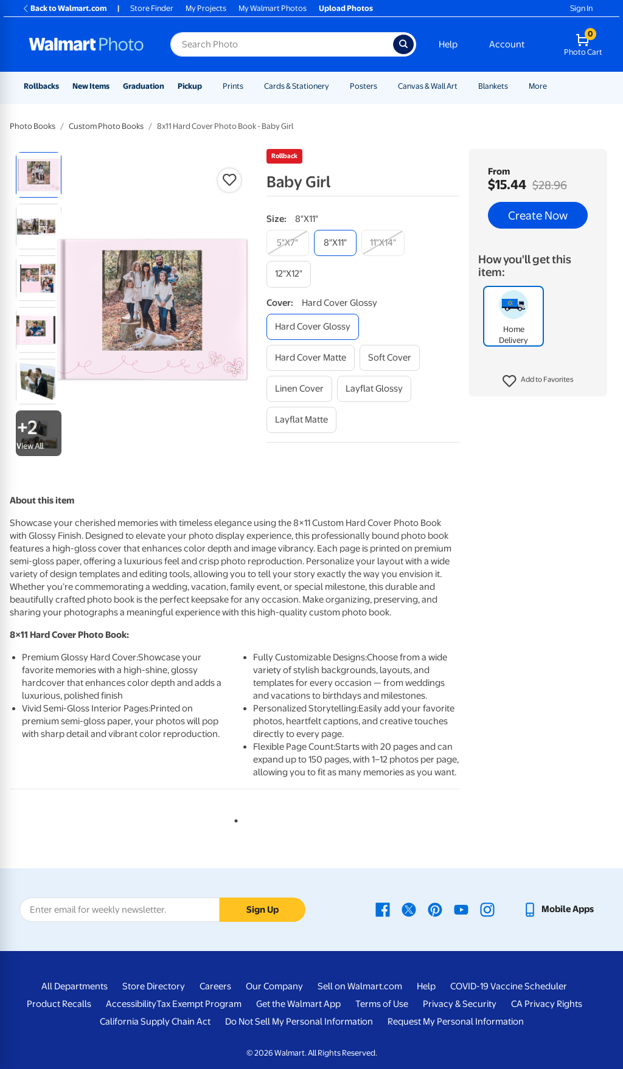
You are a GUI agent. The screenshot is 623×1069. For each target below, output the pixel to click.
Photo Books (32, 126)
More (538, 86)
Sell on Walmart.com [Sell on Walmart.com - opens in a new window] (360, 986)
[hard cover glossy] (312, 327)
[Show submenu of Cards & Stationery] (334, 86)
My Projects (206, 8)
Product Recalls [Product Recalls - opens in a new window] (59, 1003)
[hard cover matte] (310, 358)
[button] (538, 381)
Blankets (493, 86)
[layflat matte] (301, 420)
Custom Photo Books (106, 126)
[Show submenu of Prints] (248, 86)
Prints (233, 86)
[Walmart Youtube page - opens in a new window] (461, 909)
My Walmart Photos (272, 8)
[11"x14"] (383, 243)
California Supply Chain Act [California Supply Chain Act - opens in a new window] (155, 1021)
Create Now (538, 215)
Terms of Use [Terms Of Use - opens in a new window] (381, 1003)
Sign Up (262, 909)
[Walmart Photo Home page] (86, 44)
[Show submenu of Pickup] (207, 86)
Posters (363, 86)
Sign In (581, 8)
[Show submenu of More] (552, 86)
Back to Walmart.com (64, 8)
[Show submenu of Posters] (382, 86)
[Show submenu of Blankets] (513, 86)
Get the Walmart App (298, 1003)
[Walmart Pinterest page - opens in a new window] (435, 909)
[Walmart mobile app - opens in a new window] (558, 909)
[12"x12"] (288, 274)
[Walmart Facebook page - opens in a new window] (382, 909)
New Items (91, 86)
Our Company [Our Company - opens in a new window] (274, 986)
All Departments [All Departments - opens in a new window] (74, 986)
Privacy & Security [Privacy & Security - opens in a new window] (459, 1003)
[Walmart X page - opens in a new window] (409, 909)
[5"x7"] (287, 243)
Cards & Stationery (296, 86)
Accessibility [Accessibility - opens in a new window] (131, 1003)
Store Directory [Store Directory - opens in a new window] (153, 986)
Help (448, 44)
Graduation (143, 86)
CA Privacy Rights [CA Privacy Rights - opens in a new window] (546, 1003)
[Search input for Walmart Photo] (281, 44)
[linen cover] (299, 389)
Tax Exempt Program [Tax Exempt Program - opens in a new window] (199, 1003)
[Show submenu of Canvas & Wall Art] (463, 86)
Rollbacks (41, 86)
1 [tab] (234, 818)
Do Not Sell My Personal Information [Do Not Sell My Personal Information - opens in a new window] (299, 1021)
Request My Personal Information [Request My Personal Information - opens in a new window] (456, 1021)
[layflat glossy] (374, 389)
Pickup (190, 86)
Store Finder (151, 8)
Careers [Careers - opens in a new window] (215, 986)
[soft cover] (390, 358)
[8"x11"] (335, 243)
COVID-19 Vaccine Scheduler (508, 986)
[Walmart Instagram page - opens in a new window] (487, 909)
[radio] (38, 175)
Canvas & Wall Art (428, 86)
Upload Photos (346, 8)
